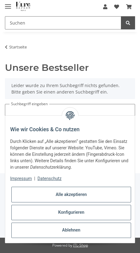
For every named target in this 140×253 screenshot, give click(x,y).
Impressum (21, 178)
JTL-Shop (80, 245)
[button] (105, 7)
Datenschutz (50, 178)
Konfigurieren (71, 212)
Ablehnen (71, 230)
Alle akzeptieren (71, 194)
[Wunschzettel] (116, 7)
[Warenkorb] (129, 7)
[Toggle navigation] (8, 4)
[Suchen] (63, 22)
